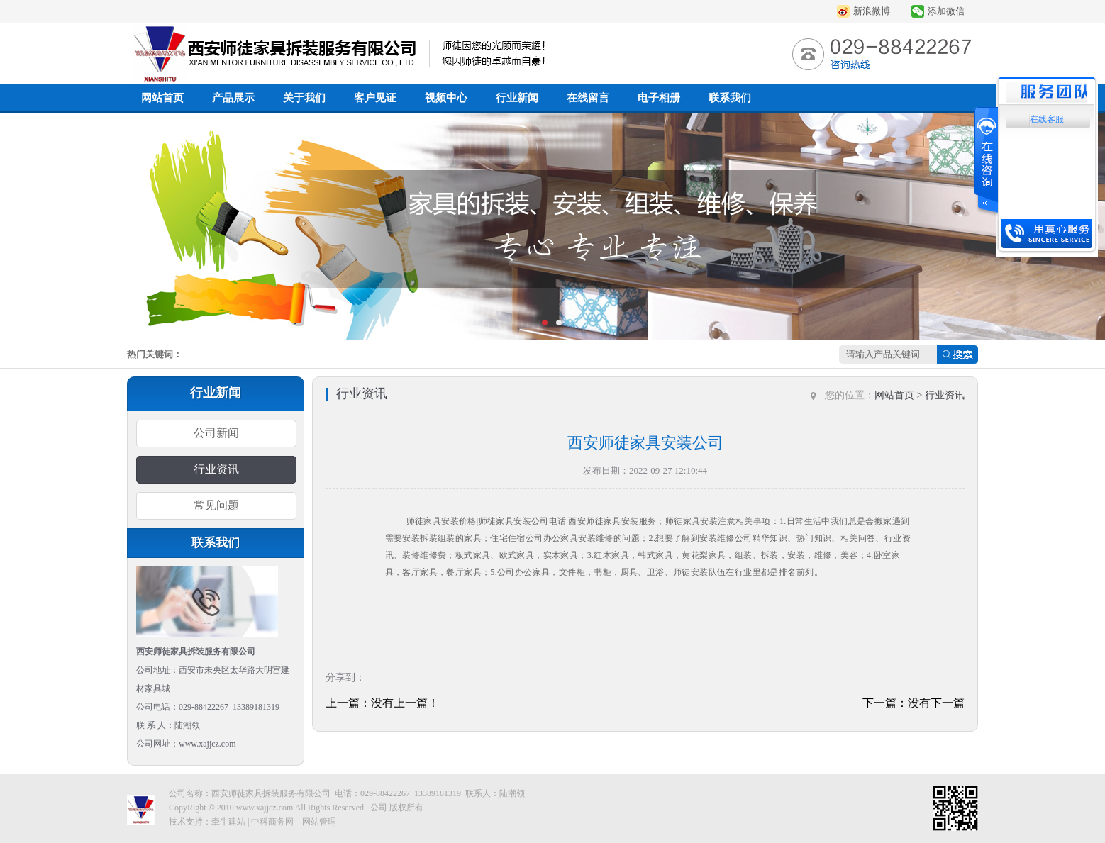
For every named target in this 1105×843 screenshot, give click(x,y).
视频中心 (446, 98)
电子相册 (659, 98)
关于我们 (304, 98)
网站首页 (162, 98)
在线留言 (588, 98)
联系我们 (730, 98)
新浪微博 (871, 11)
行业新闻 (517, 98)
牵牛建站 (228, 822)
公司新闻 (216, 433)
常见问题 (216, 505)
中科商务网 (272, 822)
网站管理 (319, 822)
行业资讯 (216, 469)
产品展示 (233, 98)
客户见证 (375, 98)
